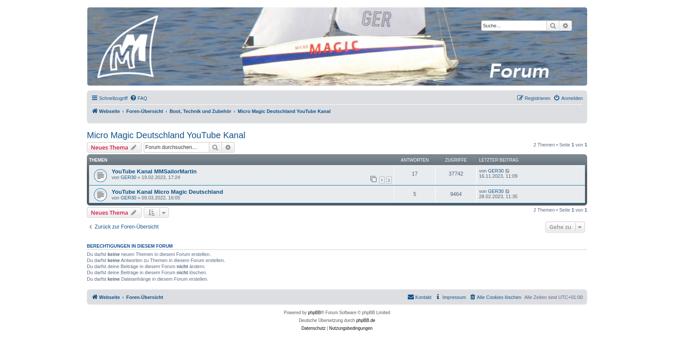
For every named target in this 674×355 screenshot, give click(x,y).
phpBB (314, 312)
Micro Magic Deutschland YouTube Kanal (166, 135)
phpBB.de (365, 320)
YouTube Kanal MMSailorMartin (154, 171)
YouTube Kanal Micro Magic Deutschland (167, 192)
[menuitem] (138, 98)
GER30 (128, 177)
